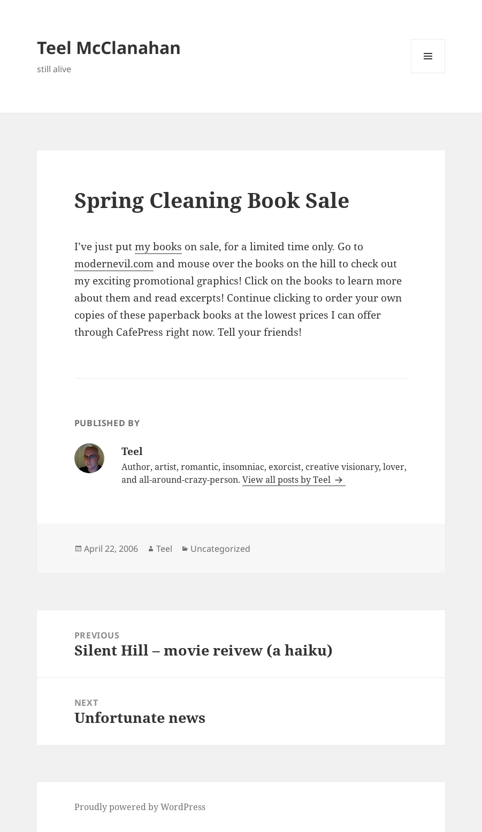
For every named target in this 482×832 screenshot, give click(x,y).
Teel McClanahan (109, 47)
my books (158, 246)
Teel (164, 548)
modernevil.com (114, 264)
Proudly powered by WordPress (139, 807)
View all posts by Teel (287, 480)
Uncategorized (220, 548)
